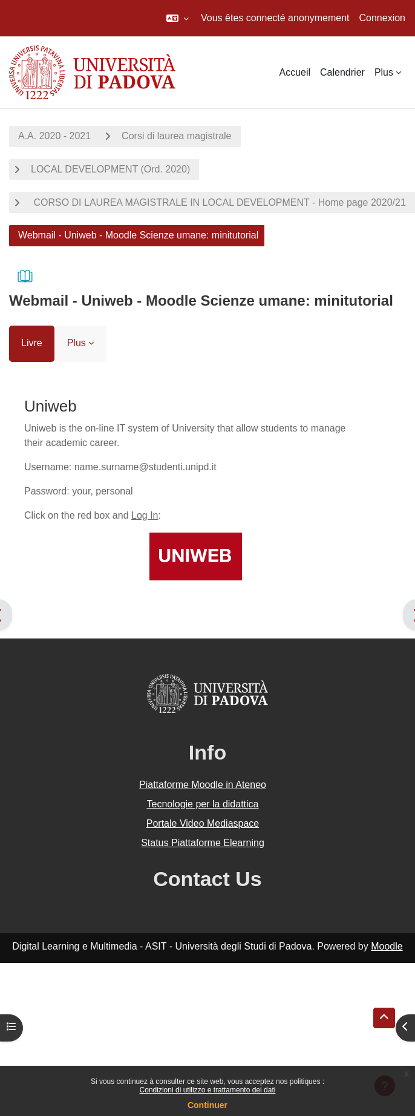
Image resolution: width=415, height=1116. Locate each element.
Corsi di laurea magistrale (176, 136)
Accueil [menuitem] (294, 72)
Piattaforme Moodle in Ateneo (202, 785)
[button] (177, 18)
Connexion (382, 18)
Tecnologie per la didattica (202, 804)
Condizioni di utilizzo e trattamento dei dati (208, 1090)
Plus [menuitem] (383, 72)
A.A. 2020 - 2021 (54, 136)
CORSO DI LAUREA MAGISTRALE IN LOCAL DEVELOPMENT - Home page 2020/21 (218, 202)
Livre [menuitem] (31, 343)
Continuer (207, 1105)
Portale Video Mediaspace (203, 823)
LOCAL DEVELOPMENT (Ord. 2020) (110, 169)
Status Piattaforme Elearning (202, 843)
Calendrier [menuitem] (342, 72)
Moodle (386, 946)
